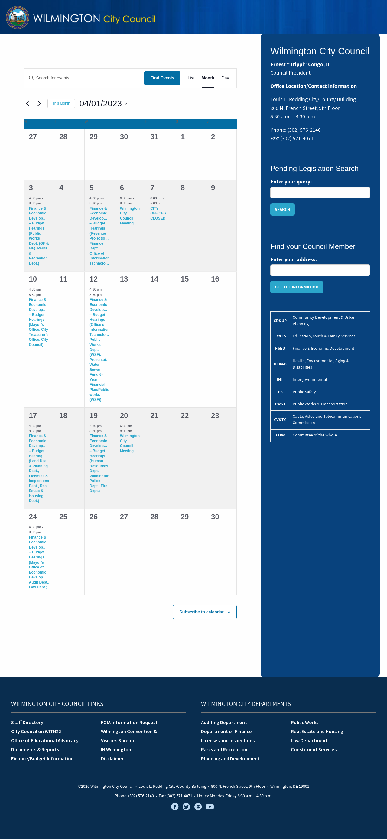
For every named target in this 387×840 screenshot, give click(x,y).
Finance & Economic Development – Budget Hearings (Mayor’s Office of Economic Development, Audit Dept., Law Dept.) (39, 563)
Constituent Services (314, 751)
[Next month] (39, 104)
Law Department (309, 742)
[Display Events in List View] (191, 79)
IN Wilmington (116, 751)
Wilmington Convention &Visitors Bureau (129, 737)
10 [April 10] (33, 280)
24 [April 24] (33, 518)
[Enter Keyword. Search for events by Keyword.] (84, 79)
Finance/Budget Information (42, 760)
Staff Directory (27, 723)
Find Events (162, 79)
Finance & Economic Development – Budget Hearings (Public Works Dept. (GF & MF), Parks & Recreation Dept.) (39, 236)
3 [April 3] (31, 189)
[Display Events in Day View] (225, 79)
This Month (61, 104)
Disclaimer (112, 760)
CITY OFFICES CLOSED (158, 214)
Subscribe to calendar (201, 612)
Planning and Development (230, 760)
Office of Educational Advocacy (45, 742)
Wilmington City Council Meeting (130, 217)
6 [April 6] (122, 189)
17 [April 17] (33, 416)
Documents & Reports (35, 751)
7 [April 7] (152, 189)
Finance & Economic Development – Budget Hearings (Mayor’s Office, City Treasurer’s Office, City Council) (39, 323)
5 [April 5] (91, 189)
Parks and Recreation (224, 751)
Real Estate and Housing (317, 732)
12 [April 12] (93, 280)
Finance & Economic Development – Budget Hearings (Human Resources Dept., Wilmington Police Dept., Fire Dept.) (99, 464)
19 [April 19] (93, 416)
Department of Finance (226, 732)
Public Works (304, 723)
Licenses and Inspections (228, 742)
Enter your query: (291, 182)
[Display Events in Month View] (208, 79)
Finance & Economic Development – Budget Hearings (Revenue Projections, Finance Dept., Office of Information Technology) (99, 236)
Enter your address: (293, 260)
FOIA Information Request (129, 723)
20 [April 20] (124, 416)
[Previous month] (27, 104)
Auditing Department (224, 723)
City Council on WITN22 (36, 732)
